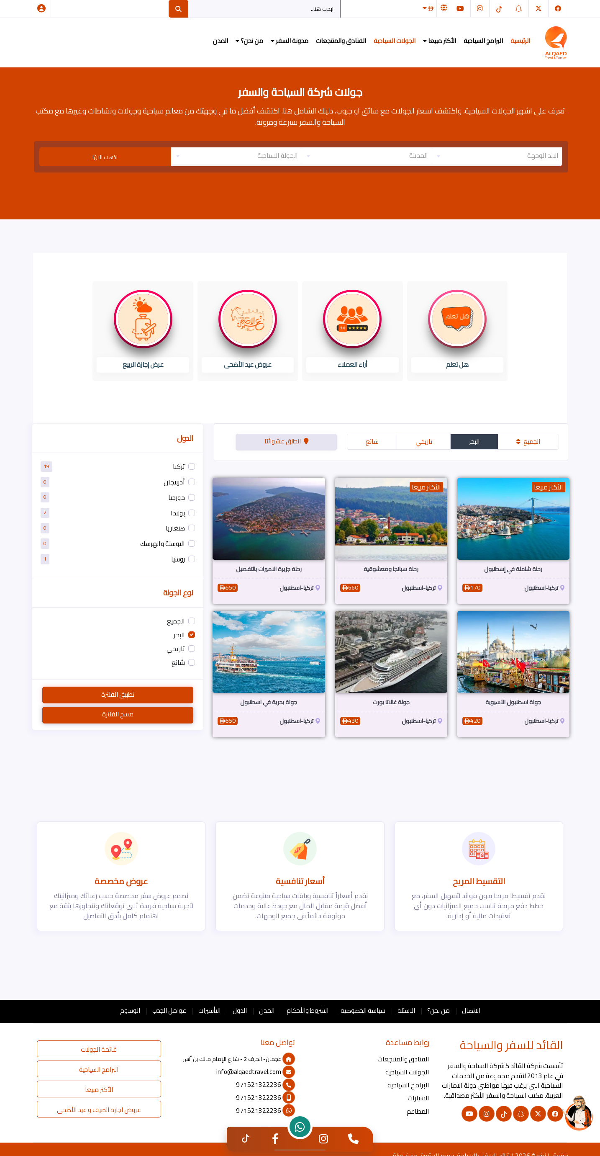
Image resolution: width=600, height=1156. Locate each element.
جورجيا (176, 498)
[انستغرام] (480, 9)
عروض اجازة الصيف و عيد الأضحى (99, 1110)
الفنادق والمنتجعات (341, 41)
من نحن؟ (249, 41)
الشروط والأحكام (307, 1010)
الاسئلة (406, 1010)
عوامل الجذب (169, 1010)
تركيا (179, 467)
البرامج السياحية (483, 41)
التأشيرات (209, 1010)
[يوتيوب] (460, 9)
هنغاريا (175, 529)
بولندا (178, 513)
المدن (220, 41)
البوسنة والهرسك (162, 544)
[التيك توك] (499, 9)
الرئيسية (520, 41)
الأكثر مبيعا (439, 41)
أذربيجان (174, 482)
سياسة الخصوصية (363, 1010)
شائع (372, 441)
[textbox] (497, 156)
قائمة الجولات (99, 1049)
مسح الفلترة (117, 714)
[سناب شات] (518, 9)
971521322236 (265, 1085)
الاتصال (471, 1010)
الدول (240, 1010)
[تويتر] (538, 9)
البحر (474, 441)
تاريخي (423, 441)
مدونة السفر (289, 41)
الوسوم (130, 1010)
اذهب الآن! (105, 157)
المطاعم (418, 1111)
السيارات (418, 1098)
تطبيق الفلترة (117, 694)
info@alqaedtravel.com (255, 1072)
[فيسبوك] (558, 9)
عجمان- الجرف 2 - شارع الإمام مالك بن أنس (238, 1059)
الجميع (528, 441)
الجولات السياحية (394, 41)
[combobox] (496, 155)
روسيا (178, 559)
